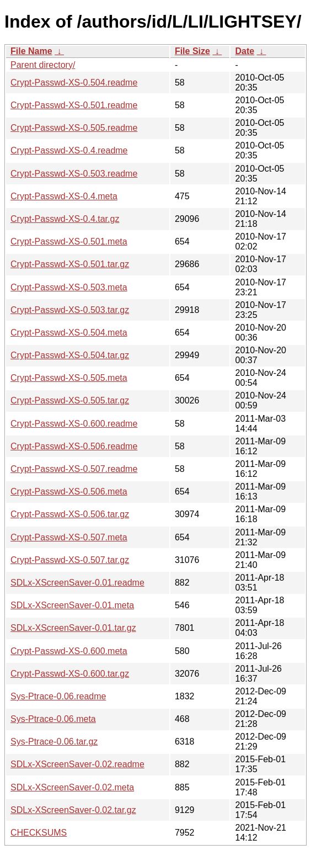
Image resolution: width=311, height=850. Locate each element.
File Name (31, 51)
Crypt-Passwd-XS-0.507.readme (73, 469)
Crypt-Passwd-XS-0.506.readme (73, 446)
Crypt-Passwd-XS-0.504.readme (73, 82)
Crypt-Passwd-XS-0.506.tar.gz (69, 514)
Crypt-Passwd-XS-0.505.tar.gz (69, 400)
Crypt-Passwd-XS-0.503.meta (68, 287)
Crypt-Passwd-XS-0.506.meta (68, 491)
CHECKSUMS (38, 832)
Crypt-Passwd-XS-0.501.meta (68, 241)
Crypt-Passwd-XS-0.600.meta (68, 651)
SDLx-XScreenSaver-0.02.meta (72, 787)
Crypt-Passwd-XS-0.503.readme (73, 173)
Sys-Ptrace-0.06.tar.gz (54, 741)
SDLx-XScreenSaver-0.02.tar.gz (73, 810)
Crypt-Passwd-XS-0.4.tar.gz (64, 219)
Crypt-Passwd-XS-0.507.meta (68, 537)
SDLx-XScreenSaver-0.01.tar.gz (73, 628)
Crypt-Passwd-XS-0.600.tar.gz (69, 673)
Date (244, 51)
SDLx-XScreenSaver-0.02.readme (77, 764)
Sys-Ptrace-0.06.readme (58, 696)
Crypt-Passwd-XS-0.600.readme (73, 423)
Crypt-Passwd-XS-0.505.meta (68, 377)
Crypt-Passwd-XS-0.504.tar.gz (69, 355)
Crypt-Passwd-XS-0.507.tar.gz (69, 560)
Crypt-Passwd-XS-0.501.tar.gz (69, 264)
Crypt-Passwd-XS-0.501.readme (73, 105)
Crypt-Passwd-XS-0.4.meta (63, 196)
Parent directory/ (42, 65)
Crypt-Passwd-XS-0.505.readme (73, 127)
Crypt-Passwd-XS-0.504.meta (68, 332)
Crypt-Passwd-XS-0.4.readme (69, 150)
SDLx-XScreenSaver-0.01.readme (77, 582)
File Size (192, 51)
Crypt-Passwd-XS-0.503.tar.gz (69, 310)
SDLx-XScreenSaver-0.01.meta (72, 605)
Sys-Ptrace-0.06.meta (53, 719)
